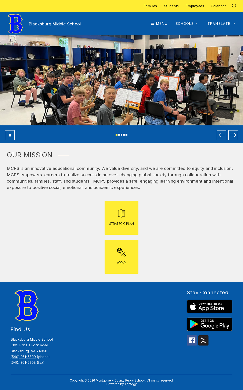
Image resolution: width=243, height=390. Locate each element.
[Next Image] (233, 135)
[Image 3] (122, 135)
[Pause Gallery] (10, 135)
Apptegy (131, 384)
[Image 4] (124, 135)
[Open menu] (159, 23)
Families (150, 6)
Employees (195, 6)
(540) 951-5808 (23, 362)
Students (171, 6)
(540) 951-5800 (23, 357)
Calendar (218, 6)
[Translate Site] (221, 23)
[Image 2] (119, 135)
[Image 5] (126, 135)
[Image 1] (116, 135)
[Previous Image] (221, 135)
